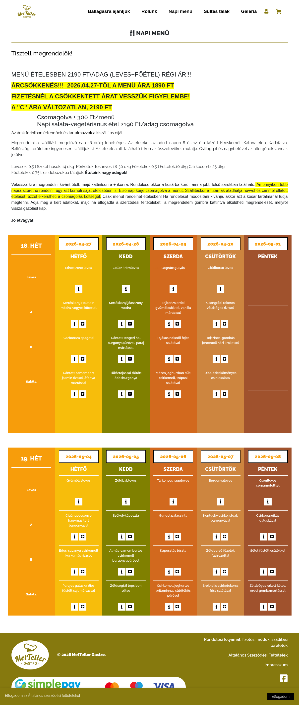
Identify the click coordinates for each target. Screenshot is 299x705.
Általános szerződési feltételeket (54, 696)
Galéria (249, 11)
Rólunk (149, 11)
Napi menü (180, 11)
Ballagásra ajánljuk (109, 11)
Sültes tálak (217, 11)
